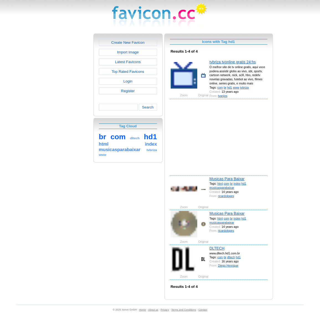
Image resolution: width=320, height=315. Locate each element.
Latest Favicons (128, 62)
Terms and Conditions (183, 309)
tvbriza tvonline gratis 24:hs (232, 62)
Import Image (128, 52)
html (220, 183)
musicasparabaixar (221, 187)
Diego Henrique (228, 265)
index (237, 183)
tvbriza (244, 87)
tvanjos (222, 95)
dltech (231, 257)
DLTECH (216, 248)
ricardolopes (226, 196)
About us (153, 309)
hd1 (229, 87)
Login (127, 81)
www (236, 87)
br (225, 87)
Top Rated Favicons (128, 71)
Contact (202, 309)
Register (128, 91)
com (220, 87)
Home (142, 309)
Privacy (164, 309)
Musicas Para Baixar (227, 179)
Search (147, 107)
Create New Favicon (127, 42)
